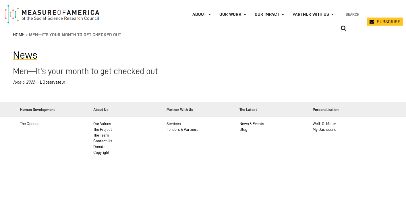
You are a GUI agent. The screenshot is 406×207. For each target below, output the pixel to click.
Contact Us (102, 141)
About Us (101, 110)
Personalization (326, 110)
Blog (243, 129)
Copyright (101, 152)
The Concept (30, 124)
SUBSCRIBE (388, 22)
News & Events (251, 124)
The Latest (248, 110)
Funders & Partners (182, 129)
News (25, 55)
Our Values (102, 124)
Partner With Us (180, 110)
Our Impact (267, 14)
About (199, 14)
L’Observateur (52, 82)
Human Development (37, 110)
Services (174, 124)
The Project (102, 129)
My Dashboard (324, 129)
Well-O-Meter (324, 124)
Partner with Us (311, 14)
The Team (101, 135)
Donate (99, 147)
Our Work (230, 14)
